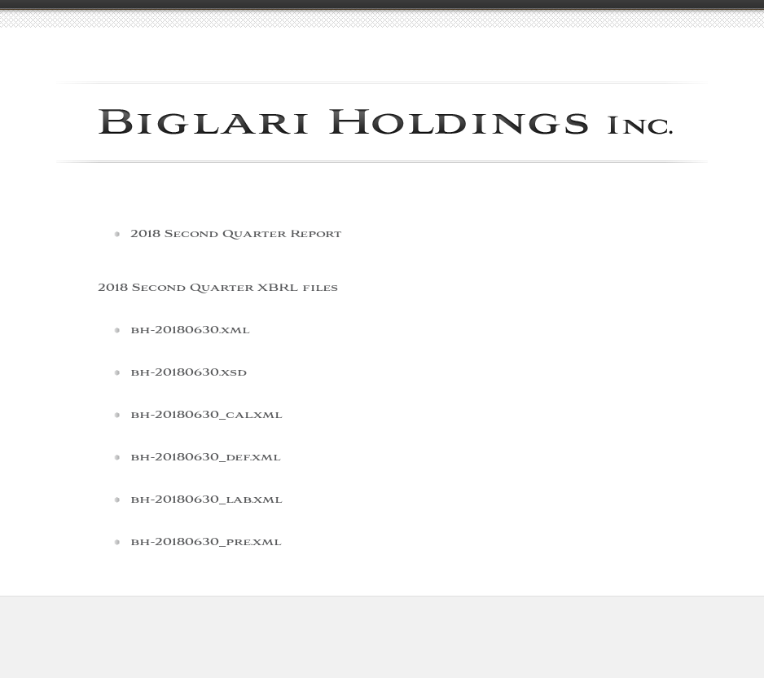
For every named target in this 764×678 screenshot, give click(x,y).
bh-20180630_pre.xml (205, 542)
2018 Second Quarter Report (235, 234)
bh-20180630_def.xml (205, 457)
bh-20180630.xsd (188, 373)
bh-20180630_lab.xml (206, 500)
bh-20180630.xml (189, 330)
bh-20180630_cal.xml (206, 415)
